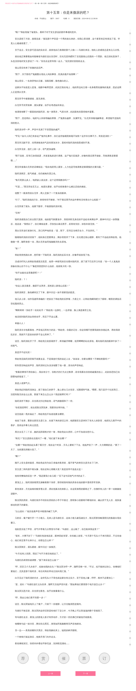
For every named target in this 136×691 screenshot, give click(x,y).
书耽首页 (8, 3)
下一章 (85, 673)
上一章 (50, 673)
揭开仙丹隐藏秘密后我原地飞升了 (22, 3)
